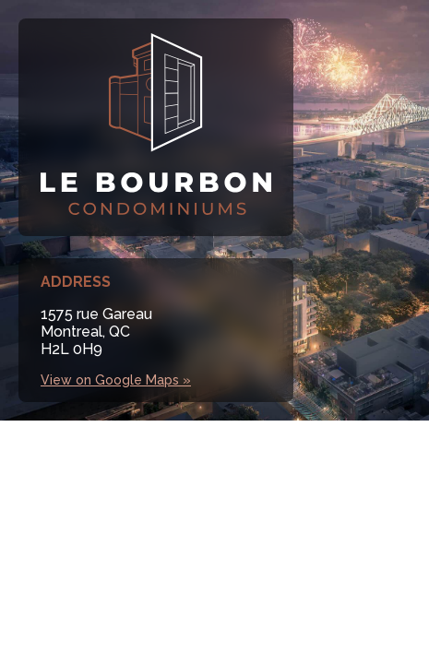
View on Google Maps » (116, 380)
